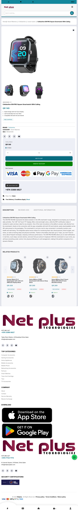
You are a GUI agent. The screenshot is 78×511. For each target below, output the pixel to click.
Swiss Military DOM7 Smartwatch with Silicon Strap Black (38, 285)
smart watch (31, 21)
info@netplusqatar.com (8, 339)
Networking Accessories (8, 368)
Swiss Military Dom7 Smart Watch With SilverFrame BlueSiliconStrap (60, 285)
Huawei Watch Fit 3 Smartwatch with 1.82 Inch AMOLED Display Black (15, 285)
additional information (44, 214)
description (8, 214)
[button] (72, 273)
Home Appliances (6, 360)
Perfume (3, 371)
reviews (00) (23, 214)
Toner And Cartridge (7, 376)
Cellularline (22, 21)
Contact (3, 393)
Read (28, 199)
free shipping (8, 119)
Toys (2, 379)
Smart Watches (12, 21)
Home (4, 21)
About (3, 391)
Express (19, 293)
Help (72, 2)
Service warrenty (6, 396)
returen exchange (6, 399)
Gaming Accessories (7, 357)
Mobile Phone (5, 365)
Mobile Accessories (7, 363)
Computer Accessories (8, 355)
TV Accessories (6, 381)
